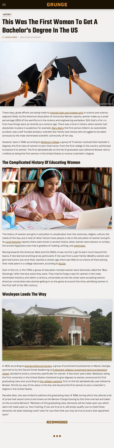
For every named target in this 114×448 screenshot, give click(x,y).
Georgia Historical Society (38, 366)
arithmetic (79, 245)
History (7, 14)
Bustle (62, 263)
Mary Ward (57, 128)
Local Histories (13, 241)
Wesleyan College (50, 142)
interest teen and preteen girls (66, 112)
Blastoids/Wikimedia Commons (98, 358)
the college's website (51, 381)
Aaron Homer (11, 37)
